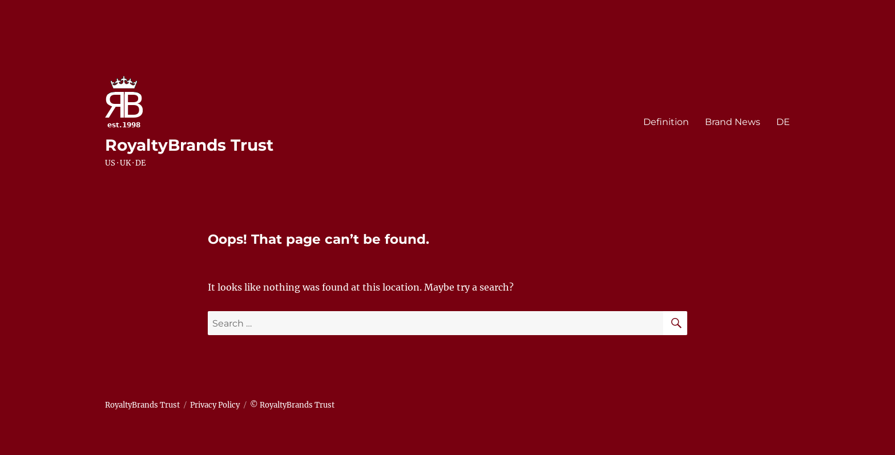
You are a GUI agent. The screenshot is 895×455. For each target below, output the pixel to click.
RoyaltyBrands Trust (189, 145)
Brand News (732, 121)
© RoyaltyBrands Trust (292, 405)
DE (783, 121)
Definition (666, 121)
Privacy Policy (215, 405)
